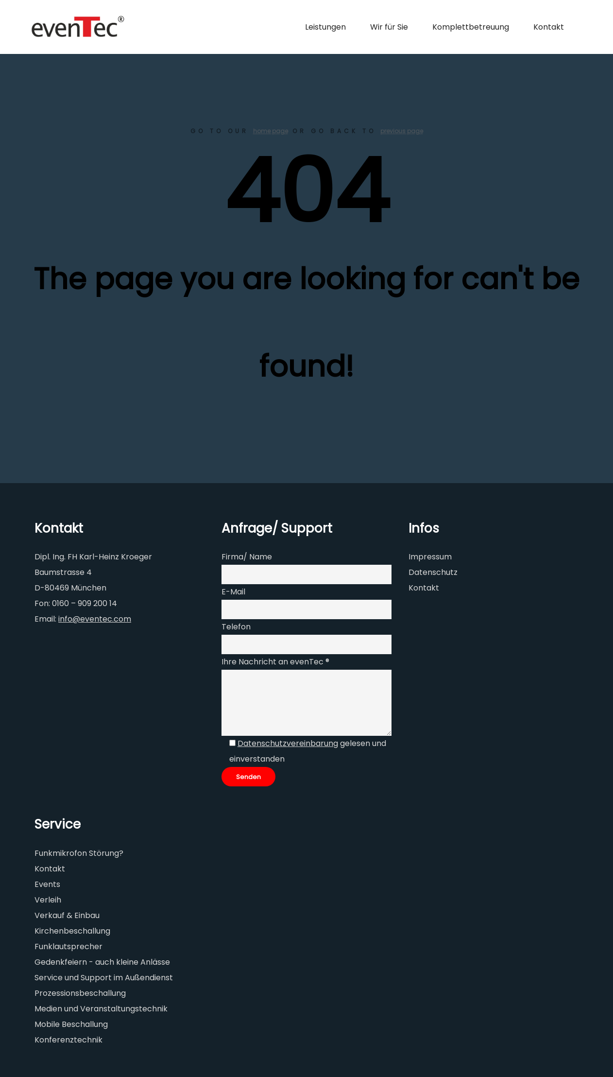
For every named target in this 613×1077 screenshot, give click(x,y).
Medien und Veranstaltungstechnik (101, 1008)
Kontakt (424, 587)
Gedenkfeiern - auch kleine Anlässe (102, 962)
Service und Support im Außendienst (103, 977)
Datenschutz (433, 572)
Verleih (47, 899)
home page (270, 131)
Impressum (430, 556)
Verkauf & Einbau (67, 915)
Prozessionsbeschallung (80, 993)
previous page (401, 131)
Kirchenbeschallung (72, 931)
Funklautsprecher (68, 946)
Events (47, 884)
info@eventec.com (94, 619)
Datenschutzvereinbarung (288, 743)
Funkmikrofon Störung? (78, 853)
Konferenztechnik (68, 1039)
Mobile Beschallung (71, 1024)
